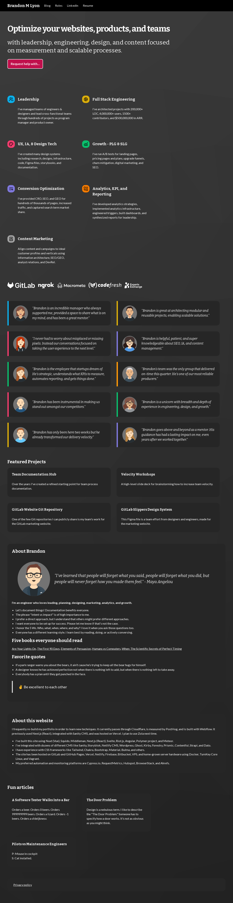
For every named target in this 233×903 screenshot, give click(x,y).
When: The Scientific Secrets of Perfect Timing (152, 648)
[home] (23, 5)
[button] (58, 5)
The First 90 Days (48, 648)
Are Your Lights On (24, 648)
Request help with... (25, 64)
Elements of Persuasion (76, 648)
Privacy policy (22, 885)
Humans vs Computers (106, 648)
